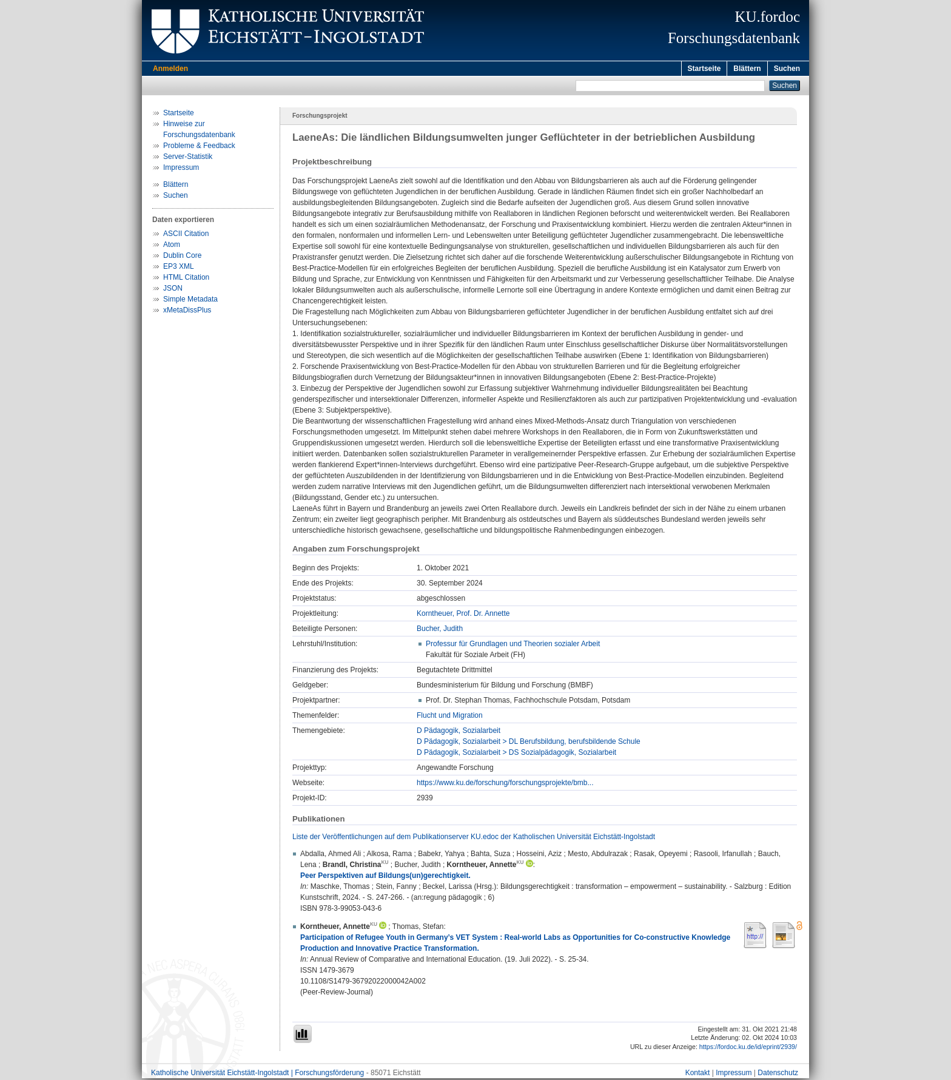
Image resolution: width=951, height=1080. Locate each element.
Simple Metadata (190, 301)
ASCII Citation (186, 235)
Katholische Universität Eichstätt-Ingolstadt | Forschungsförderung (257, 1074)
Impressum (181, 169)
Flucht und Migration (450, 717)
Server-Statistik (187, 158)
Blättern (747, 68)
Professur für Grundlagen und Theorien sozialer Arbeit (513, 645)
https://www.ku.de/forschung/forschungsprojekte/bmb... (505, 784)
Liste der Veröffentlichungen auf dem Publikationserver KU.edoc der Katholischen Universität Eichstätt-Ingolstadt (473, 838)
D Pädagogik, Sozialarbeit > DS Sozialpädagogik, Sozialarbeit (516, 754)
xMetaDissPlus (187, 312)
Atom (171, 246)
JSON (173, 290)
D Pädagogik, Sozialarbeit (458, 732)
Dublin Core (182, 257)
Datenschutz (778, 1074)
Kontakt (697, 1074)
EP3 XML (178, 268)
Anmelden (170, 68)
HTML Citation (186, 279)
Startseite (704, 68)
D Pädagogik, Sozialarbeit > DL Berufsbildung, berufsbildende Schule (528, 743)
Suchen (787, 68)
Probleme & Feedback (199, 147)
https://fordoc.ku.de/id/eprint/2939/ (748, 1048)
